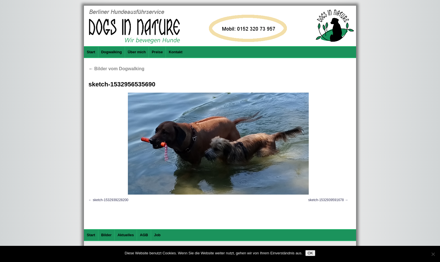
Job (157, 235)
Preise (157, 52)
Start (91, 52)
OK (310, 253)
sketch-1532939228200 (110, 200)
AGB (144, 235)
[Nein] (433, 254)
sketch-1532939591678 (326, 200)
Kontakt (175, 52)
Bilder (106, 235)
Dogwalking (111, 52)
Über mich (137, 52)
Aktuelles (125, 235)
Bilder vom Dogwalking (116, 68)
